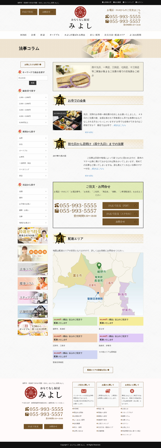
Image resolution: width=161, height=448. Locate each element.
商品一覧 (101, 409)
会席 (33, 35)
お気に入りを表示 (32, 65)
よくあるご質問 (135, 35)
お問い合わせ (78, 431)
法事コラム (126, 420)
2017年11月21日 (59, 156)
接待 (21, 198)
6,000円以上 (23, 122)
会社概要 (118, 2)
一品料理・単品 (25, 163)
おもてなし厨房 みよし (77, 445)
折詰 (43, 35)
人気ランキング (103, 423)
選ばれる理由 (75, 35)
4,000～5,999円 (25, 116)
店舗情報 (101, 431)
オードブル (55, 35)
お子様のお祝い (25, 204)
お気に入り (126, 427)
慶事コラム (126, 416)
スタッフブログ (127, 412)
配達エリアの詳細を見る (97, 370)
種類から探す (102, 416)
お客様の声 (107, 2)
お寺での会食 (77, 100)
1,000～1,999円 (25, 97)
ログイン (140, 2)
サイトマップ (129, 2)
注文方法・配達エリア (115, 35)
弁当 (21, 144)
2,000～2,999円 (25, 104)
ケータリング (24, 169)
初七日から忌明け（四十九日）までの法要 (97, 144)
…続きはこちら (119, 125)
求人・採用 (95, 35)
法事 (21, 216)
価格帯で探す (102, 420)
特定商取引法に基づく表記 (131, 431)
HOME (23, 35)
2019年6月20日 (60, 113)
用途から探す (102, 412)
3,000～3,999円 (25, 110)
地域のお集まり (25, 223)
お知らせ (125, 409)
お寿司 (21, 157)
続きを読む (89, 132)
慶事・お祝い (24, 210)
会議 (21, 191)
